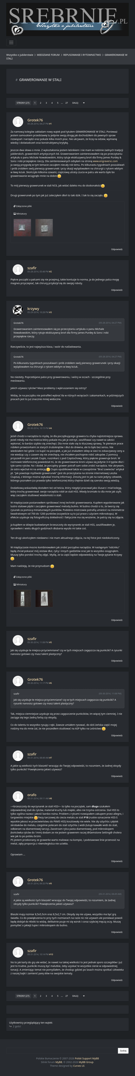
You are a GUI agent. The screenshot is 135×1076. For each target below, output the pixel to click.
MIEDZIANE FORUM (48, 54)
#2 (50, 271)
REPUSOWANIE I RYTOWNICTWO (82, 54)
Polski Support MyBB (87, 1058)
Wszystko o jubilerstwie (19, 54)
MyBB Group (86, 1062)
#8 (50, 798)
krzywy (33, 308)
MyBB (59, 1062)
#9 (50, 883)
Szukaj (123, 1050)
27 (66, 102)
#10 (51, 954)
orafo (31, 794)
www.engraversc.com (105, 161)
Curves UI (78, 1065)
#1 (50, 123)
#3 (50, 312)
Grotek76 (35, 120)
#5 (50, 642)
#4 (50, 428)
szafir (32, 268)
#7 (50, 757)
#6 (50, 683)
